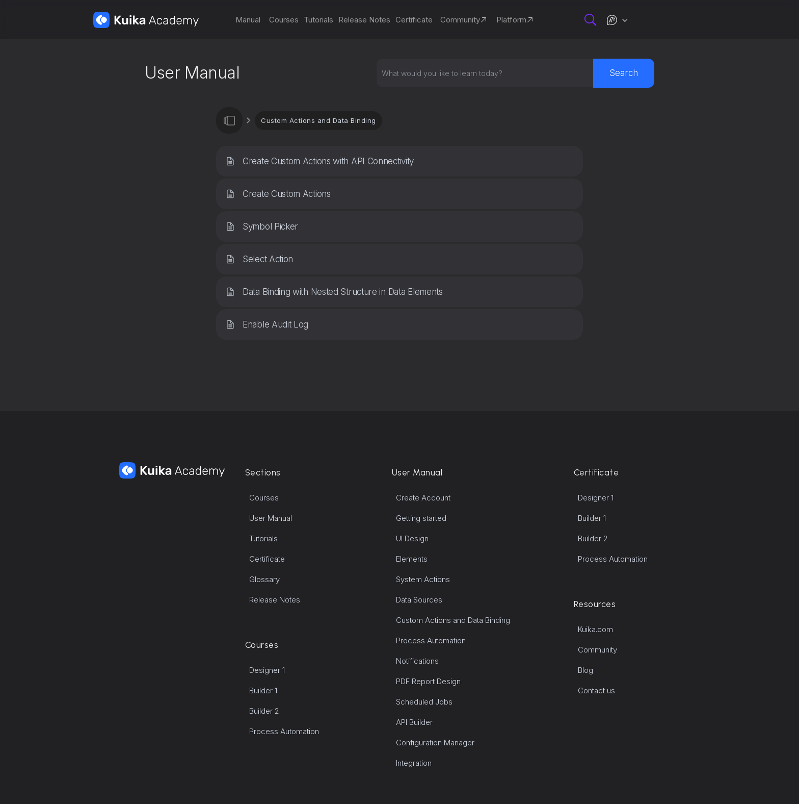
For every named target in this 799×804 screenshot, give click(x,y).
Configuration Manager (435, 742)
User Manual (270, 518)
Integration (414, 763)
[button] (617, 20)
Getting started (421, 518)
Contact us (596, 690)
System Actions (423, 579)
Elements (412, 559)
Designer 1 (267, 670)
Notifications (417, 661)
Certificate (267, 559)
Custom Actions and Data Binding (318, 120)
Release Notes (274, 600)
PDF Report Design (428, 681)
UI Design (412, 538)
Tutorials (263, 538)
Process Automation (284, 731)
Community (597, 650)
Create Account (423, 498)
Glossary (264, 579)
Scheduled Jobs (424, 702)
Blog (585, 670)
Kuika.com (595, 629)
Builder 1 (263, 690)
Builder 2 (264, 711)
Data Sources (419, 600)
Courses (264, 498)
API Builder (414, 722)
